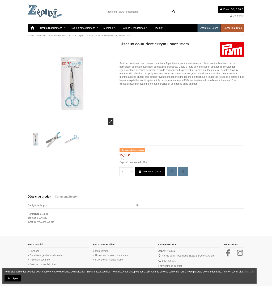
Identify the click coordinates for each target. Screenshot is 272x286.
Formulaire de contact (170, 265)
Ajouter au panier (150, 171)
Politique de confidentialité (44, 264)
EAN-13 (32, 221)
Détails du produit (39, 196)
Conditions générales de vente (46, 255)
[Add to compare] (183, 171)
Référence (34, 213)
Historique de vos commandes (111, 255)
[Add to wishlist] (172, 171)
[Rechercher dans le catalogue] (173, 12)
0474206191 (169, 260)
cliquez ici (249, 271)
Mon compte (101, 251)
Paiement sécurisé (40, 259)
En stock (33, 217)
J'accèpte (13, 278)
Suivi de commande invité (109, 259)
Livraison (35, 251)
